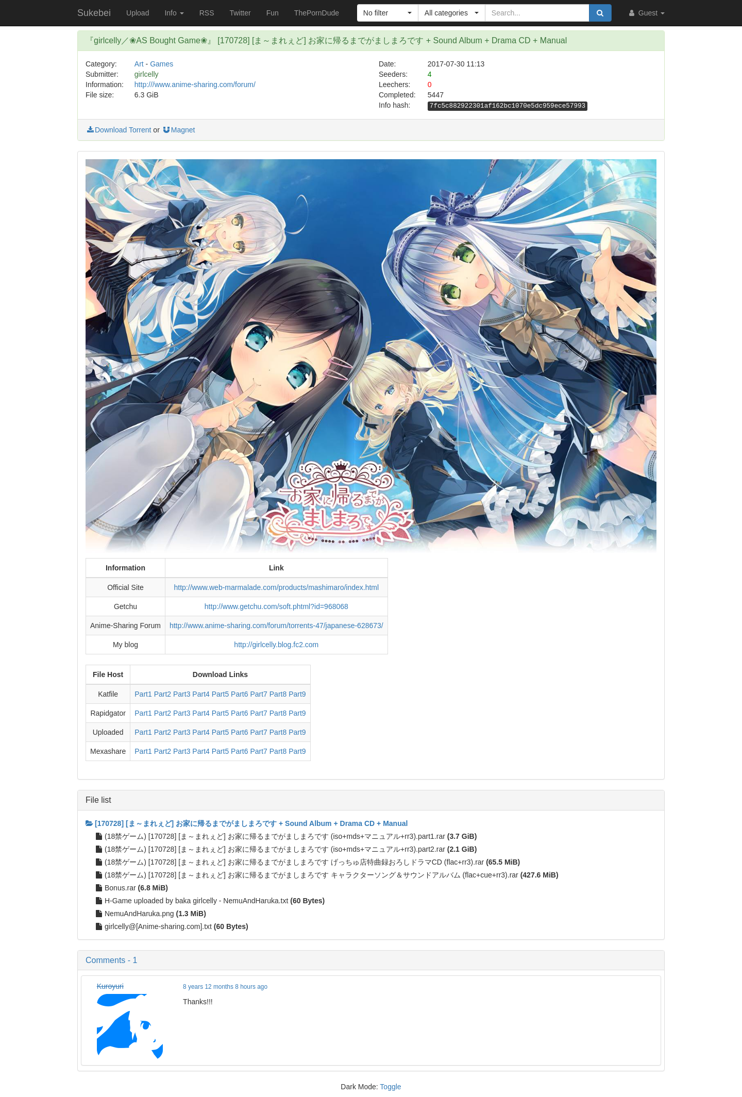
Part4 (200, 694)
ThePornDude (316, 13)
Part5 (220, 694)
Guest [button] (646, 13)
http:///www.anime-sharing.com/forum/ (195, 84)
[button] (387, 13)
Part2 (162, 694)
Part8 (277, 694)
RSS (206, 13)
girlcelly (146, 74)
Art (139, 64)
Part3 (181, 694)
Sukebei (94, 13)
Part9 (297, 694)
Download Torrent (118, 130)
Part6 (239, 694)
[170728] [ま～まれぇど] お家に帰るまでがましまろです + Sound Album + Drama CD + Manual (247, 823)
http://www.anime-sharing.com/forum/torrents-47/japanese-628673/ (276, 625)
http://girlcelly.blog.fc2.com (276, 644)
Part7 (258, 694)
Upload (137, 13)
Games (161, 64)
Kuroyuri (110, 986)
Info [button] (173, 13)
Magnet (178, 130)
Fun (272, 13)
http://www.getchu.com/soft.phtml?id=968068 (276, 606)
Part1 (142, 694)
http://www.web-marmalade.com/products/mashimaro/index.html (276, 587)
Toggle (390, 1087)
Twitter (239, 13)
